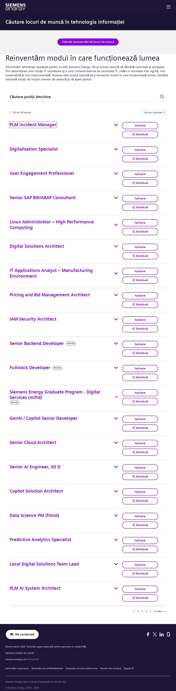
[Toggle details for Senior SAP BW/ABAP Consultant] (116, 197)
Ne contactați (25, 631)
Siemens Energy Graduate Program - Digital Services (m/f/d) (55, 392)
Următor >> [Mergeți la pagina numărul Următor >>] (160, 608)
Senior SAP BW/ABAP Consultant (43, 197)
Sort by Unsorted (153, 112)
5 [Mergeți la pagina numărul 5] (150, 608)
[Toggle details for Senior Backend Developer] (116, 342)
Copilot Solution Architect (36, 489)
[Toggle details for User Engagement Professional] (116, 173)
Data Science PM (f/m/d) (34, 513)
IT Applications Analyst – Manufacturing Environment (51, 272)
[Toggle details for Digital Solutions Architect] (116, 245)
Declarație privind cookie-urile (81, 664)
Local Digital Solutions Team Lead (44, 561)
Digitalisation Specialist (34, 148)
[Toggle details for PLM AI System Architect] (116, 585)
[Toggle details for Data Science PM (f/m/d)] (116, 513)
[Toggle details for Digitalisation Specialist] (116, 149)
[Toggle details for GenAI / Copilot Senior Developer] (116, 417)
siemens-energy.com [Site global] (17, 655)
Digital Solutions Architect (37, 245)
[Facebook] (148, 632)
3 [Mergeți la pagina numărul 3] (142, 608)
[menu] (168, 7)
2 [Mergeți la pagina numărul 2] (138, 608)
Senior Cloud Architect (33, 440)
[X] (155, 632)
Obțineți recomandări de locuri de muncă (88, 41)
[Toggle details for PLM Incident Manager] (116, 125)
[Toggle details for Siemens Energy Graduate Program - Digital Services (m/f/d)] (116, 395)
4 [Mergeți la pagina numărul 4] (146, 608)
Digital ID (129, 664)
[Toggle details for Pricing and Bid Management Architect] (116, 294)
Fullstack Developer (30, 366)
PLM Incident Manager (33, 124)
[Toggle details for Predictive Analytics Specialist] (116, 537)
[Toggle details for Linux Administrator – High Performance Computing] (116, 224)
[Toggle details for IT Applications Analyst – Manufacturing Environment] (116, 272)
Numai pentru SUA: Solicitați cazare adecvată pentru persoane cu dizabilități (46, 643)
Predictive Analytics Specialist (40, 537)
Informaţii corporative (17, 664)
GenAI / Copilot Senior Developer (44, 416)
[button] (140, 134)
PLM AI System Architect (35, 585)
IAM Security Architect (33, 317)
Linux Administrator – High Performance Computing (52, 224)
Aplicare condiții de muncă (20, 649)
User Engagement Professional (42, 173)
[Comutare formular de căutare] (161, 96)
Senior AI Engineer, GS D (35, 464)
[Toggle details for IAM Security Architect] (116, 318)
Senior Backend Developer (37, 342)
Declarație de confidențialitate (47, 664)
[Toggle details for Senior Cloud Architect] (116, 441)
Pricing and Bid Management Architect (50, 293)
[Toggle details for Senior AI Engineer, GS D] (116, 465)
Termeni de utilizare (110, 664)
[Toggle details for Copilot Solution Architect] (116, 489)
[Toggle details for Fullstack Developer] (116, 366)
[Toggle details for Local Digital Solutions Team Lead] (116, 561)
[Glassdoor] (168, 632)
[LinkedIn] (162, 632)
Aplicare (140, 125)
